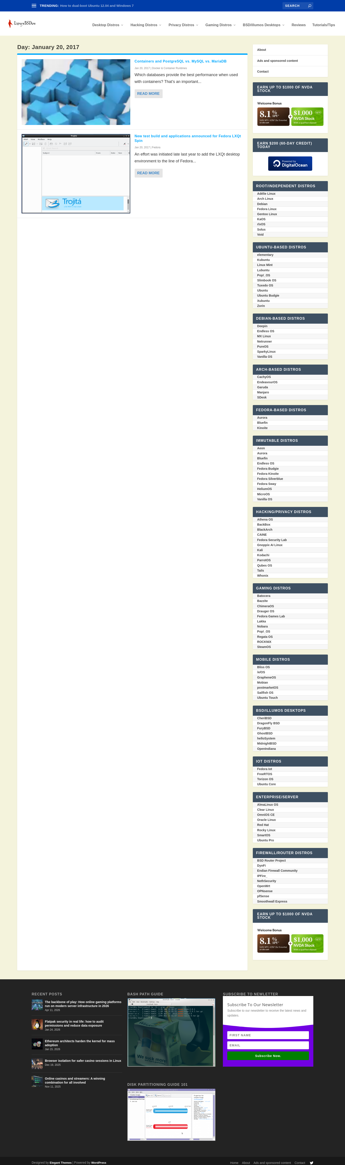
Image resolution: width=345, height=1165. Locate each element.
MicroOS (263, 491)
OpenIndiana (266, 745)
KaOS (261, 216)
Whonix (262, 572)
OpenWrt (263, 883)
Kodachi (263, 552)
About (261, 46)
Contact (263, 68)
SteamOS (264, 644)
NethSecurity (266, 878)
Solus (261, 226)
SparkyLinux (266, 348)
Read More (149, 90)
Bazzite (262, 598)
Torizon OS (265, 776)
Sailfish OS (265, 689)
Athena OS (265, 516)
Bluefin (262, 419)
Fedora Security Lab (272, 537)
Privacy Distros (181, 22)
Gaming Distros (219, 22)
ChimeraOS (265, 603)
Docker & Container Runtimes (169, 65)
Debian (262, 201)
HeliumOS (264, 486)
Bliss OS (263, 664)
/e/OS (261, 669)
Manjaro (263, 389)
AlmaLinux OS (267, 801)
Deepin (262, 323)
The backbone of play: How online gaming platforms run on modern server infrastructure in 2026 (83, 1001)
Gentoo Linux (267, 211)
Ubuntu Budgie (268, 292)
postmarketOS (267, 684)
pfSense (263, 893)
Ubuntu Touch (267, 694)
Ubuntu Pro (265, 837)
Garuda (262, 384)
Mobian (262, 679)
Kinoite (262, 425)
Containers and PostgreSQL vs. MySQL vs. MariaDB (181, 58)
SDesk (262, 394)
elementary (265, 251)
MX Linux (264, 333)
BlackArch (264, 526)
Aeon (261, 445)
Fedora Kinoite (268, 470)
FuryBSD (263, 725)
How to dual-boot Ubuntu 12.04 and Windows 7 (97, 5)
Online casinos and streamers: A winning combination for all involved (75, 1077)
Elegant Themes (61, 1159)
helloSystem (266, 735)
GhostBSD (265, 730)
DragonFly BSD (268, 720)
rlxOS (261, 221)
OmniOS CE (266, 811)
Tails (260, 567)
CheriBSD (264, 715)
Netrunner (264, 338)
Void (260, 231)
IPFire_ (262, 873)
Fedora (156, 144)
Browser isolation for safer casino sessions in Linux (83, 1057)
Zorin (261, 303)
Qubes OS (264, 562)
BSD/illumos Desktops (262, 22)
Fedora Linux (267, 206)
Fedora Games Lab (271, 613)
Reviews (299, 22)
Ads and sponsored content (277, 57)
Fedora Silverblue (270, 475)
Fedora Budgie (268, 465)
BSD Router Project (271, 857)
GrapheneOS (266, 674)
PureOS (262, 343)
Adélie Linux (266, 190)
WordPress (98, 1159)
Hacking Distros (143, 22)
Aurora (262, 414)
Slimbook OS (266, 277)
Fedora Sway (266, 481)
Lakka (261, 618)
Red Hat (263, 822)
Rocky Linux (266, 827)
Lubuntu (263, 267)
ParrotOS (264, 557)
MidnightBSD (267, 740)
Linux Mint (265, 262)
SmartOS (263, 832)
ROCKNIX (264, 638)
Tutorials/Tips (323, 22)
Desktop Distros (105, 22)
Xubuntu (263, 297)
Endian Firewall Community (277, 867)
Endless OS (265, 328)
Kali (260, 547)
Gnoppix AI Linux (270, 542)
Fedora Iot (264, 766)
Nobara (262, 623)
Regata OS (265, 633)
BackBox (263, 521)
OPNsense (265, 888)
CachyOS (264, 374)
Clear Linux (265, 806)
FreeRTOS (264, 771)
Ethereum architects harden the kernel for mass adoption (80, 1040)
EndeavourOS (267, 379)
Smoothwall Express (272, 898)
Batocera (263, 592)
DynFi (261, 862)
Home (234, 1159)
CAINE (262, 531)
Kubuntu (263, 257)
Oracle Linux (266, 816)
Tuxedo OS (265, 282)
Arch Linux (265, 195)
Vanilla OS (264, 353)
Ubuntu (262, 287)
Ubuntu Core (266, 781)
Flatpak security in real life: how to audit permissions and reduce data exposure (74, 1020)
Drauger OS (265, 608)
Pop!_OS (263, 272)
